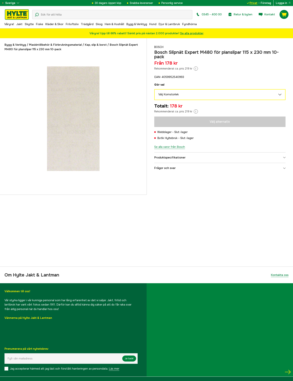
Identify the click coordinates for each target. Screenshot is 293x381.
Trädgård (87, 24)
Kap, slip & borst (96, 45)
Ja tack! (129, 358)
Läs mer (114, 369)
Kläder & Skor (54, 24)
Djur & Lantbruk (169, 24)
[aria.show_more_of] (14, 3)
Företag (266, 3)
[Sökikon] (37, 15)
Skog (99, 24)
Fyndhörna (189, 24)
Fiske (39, 24)
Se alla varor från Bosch (169, 147)
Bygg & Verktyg (136, 24)
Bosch (159, 47)
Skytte (29, 24)
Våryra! (9, 24)
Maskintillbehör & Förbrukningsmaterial (55, 45)
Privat (252, 3)
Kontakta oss (280, 275)
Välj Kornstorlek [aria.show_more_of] (220, 95)
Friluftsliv (72, 24)
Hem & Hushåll (114, 24)
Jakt (19, 24)
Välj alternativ (220, 122)
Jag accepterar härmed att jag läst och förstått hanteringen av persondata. (64, 369)
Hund (152, 24)
